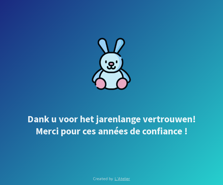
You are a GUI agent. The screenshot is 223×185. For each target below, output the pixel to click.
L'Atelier (122, 178)
